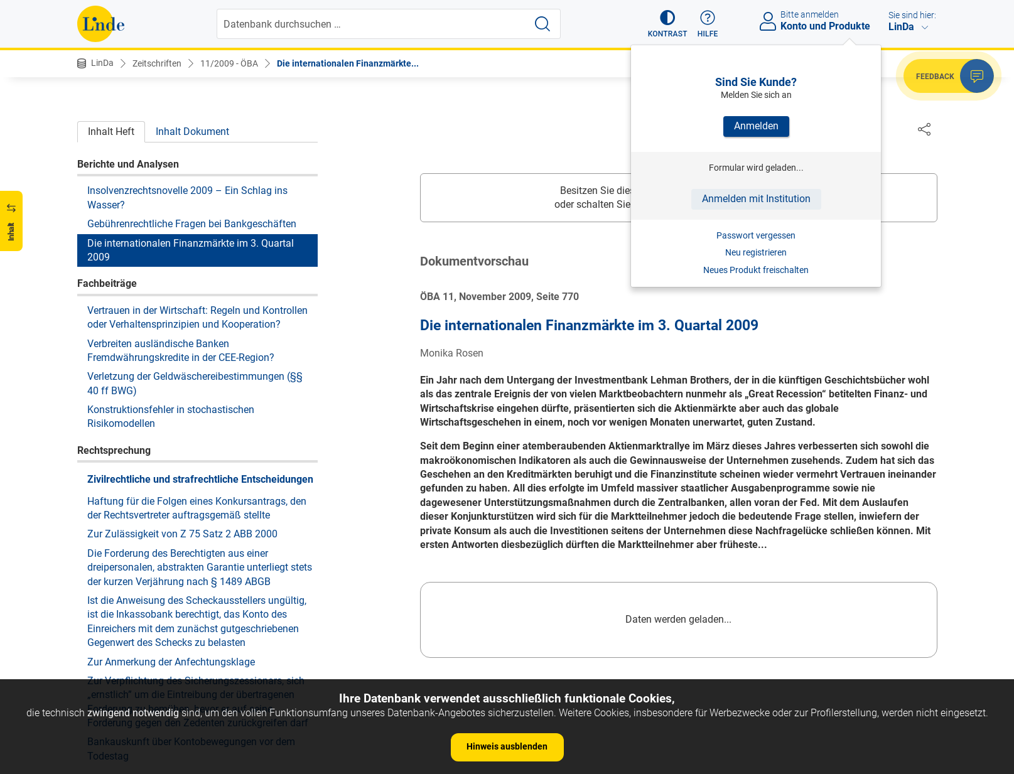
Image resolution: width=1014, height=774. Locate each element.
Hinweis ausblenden (507, 746)
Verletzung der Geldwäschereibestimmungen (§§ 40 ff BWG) (195, 383)
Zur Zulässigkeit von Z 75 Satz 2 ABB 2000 (182, 534)
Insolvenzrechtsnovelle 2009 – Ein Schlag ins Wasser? (187, 197)
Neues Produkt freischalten (756, 270)
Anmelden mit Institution (756, 199)
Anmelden (756, 126)
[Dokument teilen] (924, 128)
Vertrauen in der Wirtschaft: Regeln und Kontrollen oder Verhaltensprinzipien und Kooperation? (197, 317)
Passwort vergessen (756, 235)
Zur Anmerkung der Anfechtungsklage (171, 662)
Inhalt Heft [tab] (111, 131)
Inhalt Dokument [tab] (192, 131)
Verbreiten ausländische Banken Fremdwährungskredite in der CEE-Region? (180, 350)
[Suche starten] (542, 24)
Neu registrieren (756, 252)
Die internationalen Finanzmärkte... (348, 63)
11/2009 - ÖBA (229, 63)
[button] (668, 24)
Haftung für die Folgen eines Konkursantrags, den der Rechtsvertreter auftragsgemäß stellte (196, 508)
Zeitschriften (156, 63)
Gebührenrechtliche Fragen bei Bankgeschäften (191, 224)
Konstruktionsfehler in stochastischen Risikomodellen (170, 416)
